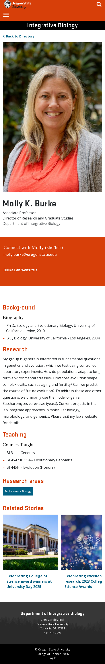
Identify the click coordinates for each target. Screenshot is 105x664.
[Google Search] (99, 4)
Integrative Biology (52, 25)
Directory (20, 36)
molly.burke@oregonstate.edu (30, 254)
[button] (6, 14)
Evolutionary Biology (18, 491)
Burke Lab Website (21, 269)
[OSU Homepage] (18, 7)
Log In (52, 658)
